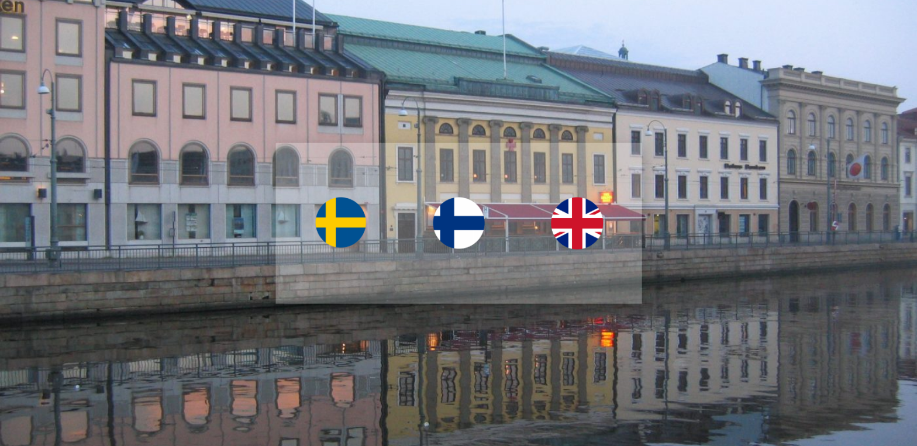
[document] (458, 223)
